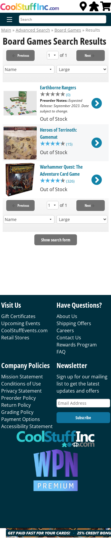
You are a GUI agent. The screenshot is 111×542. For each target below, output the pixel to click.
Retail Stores (15, 337)
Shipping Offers (74, 323)
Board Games (67, 30)
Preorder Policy (18, 398)
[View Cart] (105, 8)
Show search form (55, 240)
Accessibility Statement (27, 426)
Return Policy (16, 405)
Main (6, 30)
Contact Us (69, 337)
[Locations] (83, 8)
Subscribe (83, 417)
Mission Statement (22, 376)
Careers (65, 330)
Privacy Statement (21, 391)
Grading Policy (17, 412)
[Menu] (8, 20)
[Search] (62, 19)
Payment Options (20, 419)
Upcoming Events (20, 323)
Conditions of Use (21, 383)
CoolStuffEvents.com (24, 330)
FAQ (61, 352)
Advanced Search (33, 30)
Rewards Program (77, 344)
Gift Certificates (18, 316)
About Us (67, 316)
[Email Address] (83, 403)
